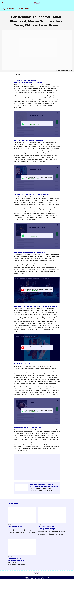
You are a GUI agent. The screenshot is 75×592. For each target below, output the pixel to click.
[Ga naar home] (37, 3)
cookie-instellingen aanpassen (32, 124)
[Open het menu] (4, 2)
